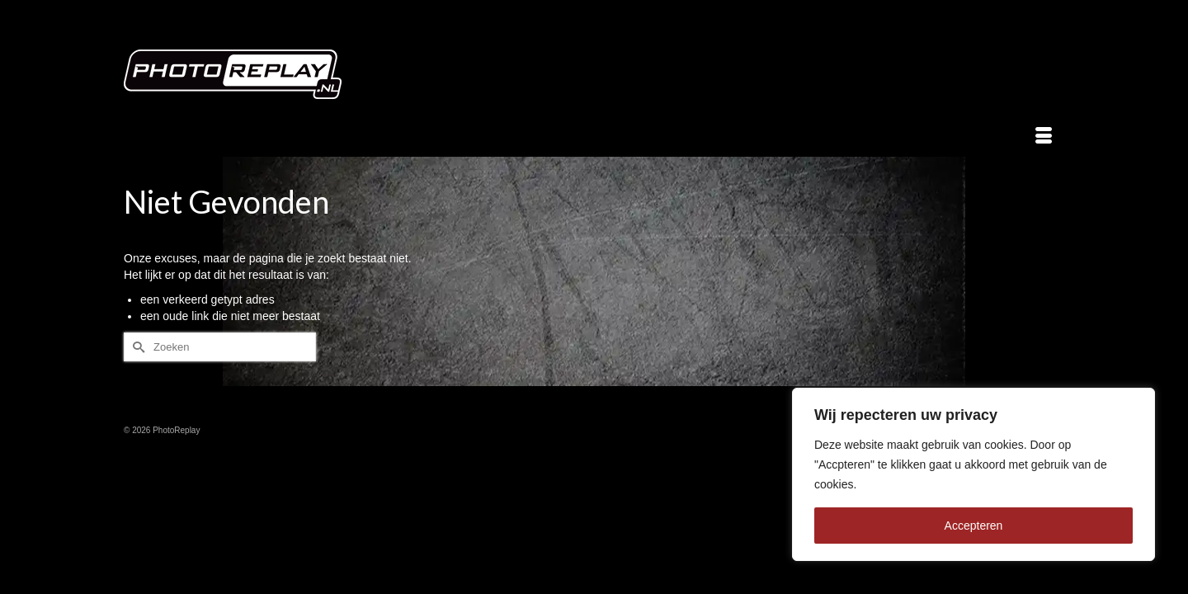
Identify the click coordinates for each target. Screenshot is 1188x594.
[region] (973, 474)
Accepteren (974, 525)
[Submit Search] (136, 346)
